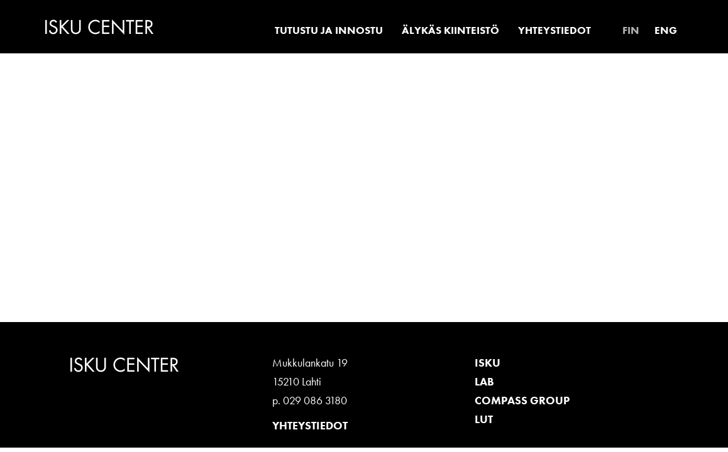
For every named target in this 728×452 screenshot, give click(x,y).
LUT (484, 419)
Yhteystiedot (554, 30)
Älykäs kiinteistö (450, 30)
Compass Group (522, 400)
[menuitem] (631, 30)
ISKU (487, 362)
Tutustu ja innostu (329, 30)
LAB (484, 381)
